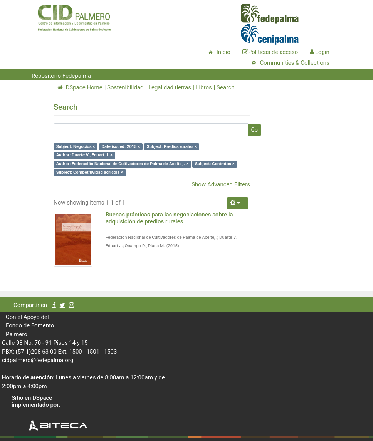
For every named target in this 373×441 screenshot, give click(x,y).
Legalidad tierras (169, 87)
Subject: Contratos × (215, 163)
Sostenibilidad (125, 87)
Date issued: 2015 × (121, 146)
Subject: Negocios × (75, 146)
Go (254, 130)
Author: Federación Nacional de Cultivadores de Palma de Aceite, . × (122, 163)
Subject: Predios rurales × (172, 146)
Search (225, 87)
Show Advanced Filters (221, 184)
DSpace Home (79, 87)
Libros (204, 87)
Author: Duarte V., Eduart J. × (84, 155)
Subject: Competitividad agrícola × (89, 172)
